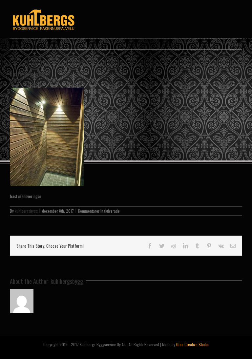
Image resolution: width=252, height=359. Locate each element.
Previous (235, 43)
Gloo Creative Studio (192, 344)
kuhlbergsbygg (26, 211)
